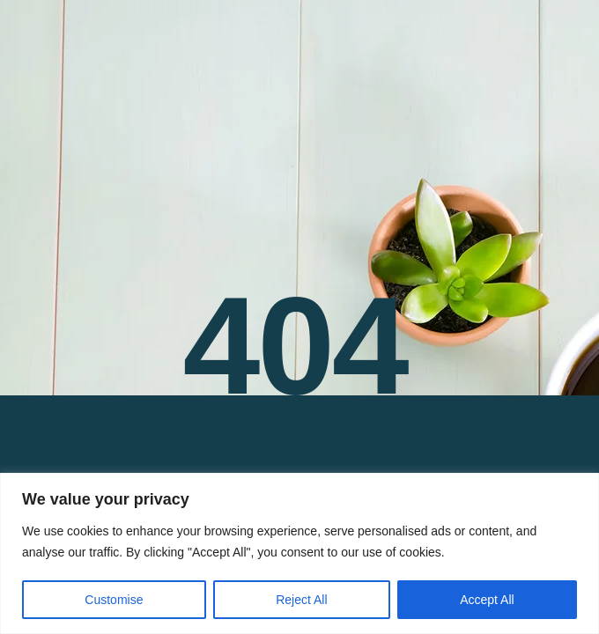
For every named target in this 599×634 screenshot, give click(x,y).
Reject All (301, 600)
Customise (114, 600)
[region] (299, 553)
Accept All (487, 600)
